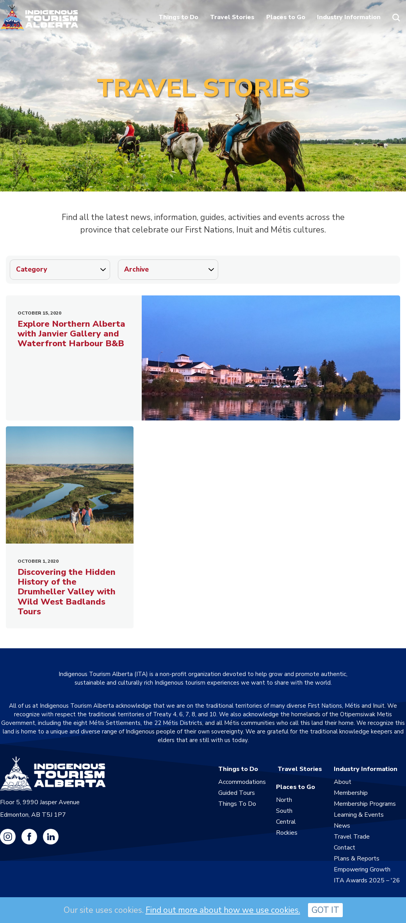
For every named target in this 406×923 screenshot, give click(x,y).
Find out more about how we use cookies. (223, 910)
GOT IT (325, 910)
